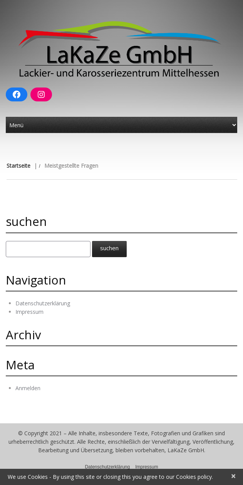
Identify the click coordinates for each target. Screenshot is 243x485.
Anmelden (27, 388)
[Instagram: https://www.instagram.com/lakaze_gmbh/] (41, 94)
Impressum (29, 311)
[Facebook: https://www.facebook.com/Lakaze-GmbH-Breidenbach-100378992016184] (16, 94)
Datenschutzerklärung (42, 303)
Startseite (18, 165)
